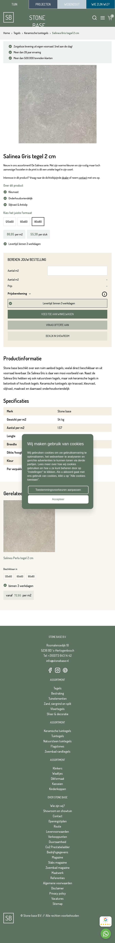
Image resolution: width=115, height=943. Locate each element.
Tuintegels (57, 736)
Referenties (57, 878)
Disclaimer (57, 888)
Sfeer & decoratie (57, 714)
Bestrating (57, 693)
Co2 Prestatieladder (57, 847)
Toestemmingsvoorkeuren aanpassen (58, 489)
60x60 (24, 221)
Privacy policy (57, 893)
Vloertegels (57, 709)
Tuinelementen (57, 698)
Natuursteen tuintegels (57, 741)
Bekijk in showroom (57, 336)
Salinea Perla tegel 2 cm (18, 558)
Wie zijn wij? (57, 806)
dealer (65, 177)
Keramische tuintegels (57, 731)
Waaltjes (57, 773)
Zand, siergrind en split (57, 704)
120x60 (10, 221)
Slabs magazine (57, 862)
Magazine (57, 857)
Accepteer (58, 499)
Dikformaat (57, 778)
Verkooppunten (57, 837)
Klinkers (57, 768)
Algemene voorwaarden (57, 883)
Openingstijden (58, 821)
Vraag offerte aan (57, 325)
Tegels (57, 688)
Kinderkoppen (57, 789)
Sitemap (58, 904)
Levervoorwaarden (57, 831)
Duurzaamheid (57, 842)
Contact (57, 816)
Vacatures (57, 898)
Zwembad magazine (58, 867)
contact (83, 177)
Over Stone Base (57, 797)
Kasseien (57, 784)
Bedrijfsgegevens (57, 852)
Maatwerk (57, 873)
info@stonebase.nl (57, 661)
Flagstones (57, 746)
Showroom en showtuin (57, 811)
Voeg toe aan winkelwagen (57, 314)
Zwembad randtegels (57, 751)
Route (57, 826)
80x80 (38, 221)
